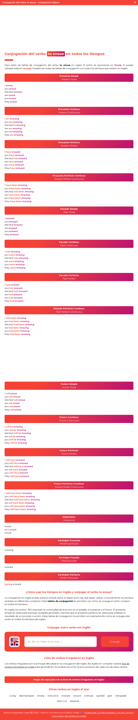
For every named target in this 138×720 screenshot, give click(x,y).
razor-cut (62, 701)
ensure (77, 695)
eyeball (100, 695)
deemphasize (26, 695)
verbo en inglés (67, 65)
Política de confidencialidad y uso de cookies (109, 712)
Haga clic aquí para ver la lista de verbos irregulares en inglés (69, 679)
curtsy (12, 695)
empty (40, 695)
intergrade (121, 695)
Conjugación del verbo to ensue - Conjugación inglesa (30, 2)
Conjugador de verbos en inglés (69, 716)
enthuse (88, 695)
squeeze (74, 701)
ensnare (65, 695)
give (110, 695)
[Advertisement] (69, 27)
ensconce (53, 695)
